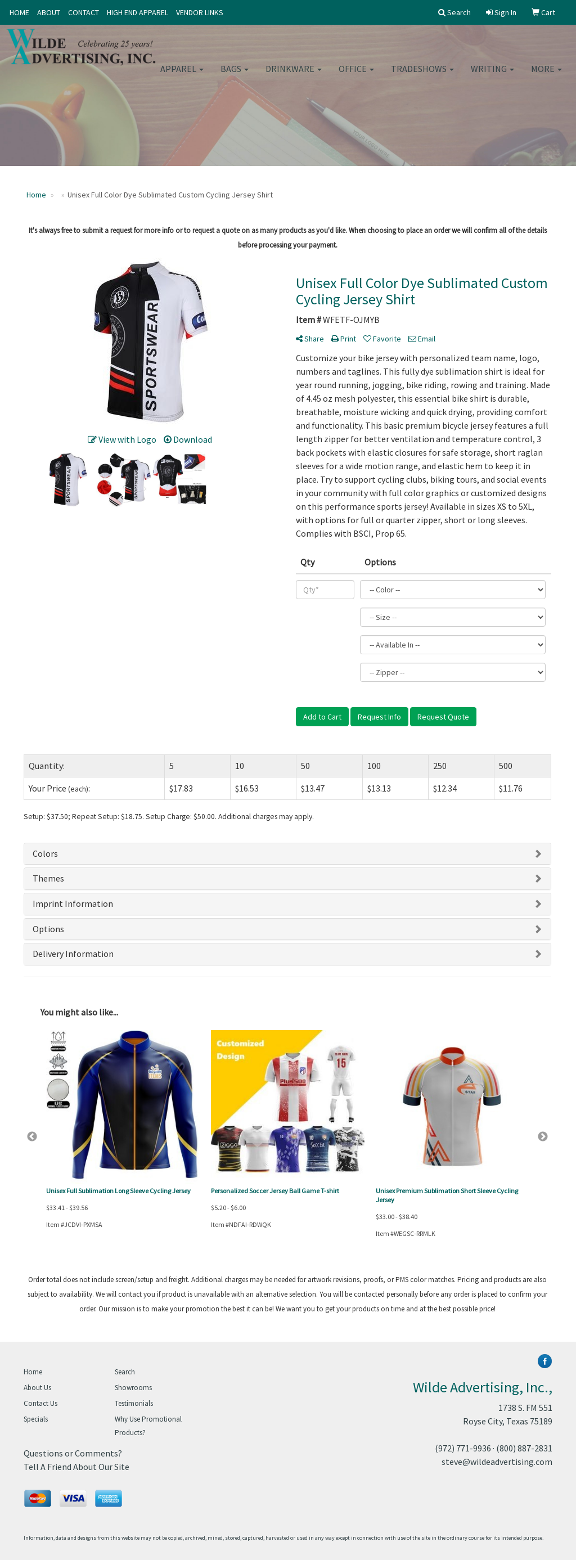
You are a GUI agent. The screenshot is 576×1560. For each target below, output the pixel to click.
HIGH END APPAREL (137, 12)
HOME (19, 12)
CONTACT (83, 12)
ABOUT (48, 12)
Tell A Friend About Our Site (76, 1466)
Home (33, 1372)
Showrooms (133, 1387)
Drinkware (294, 73)
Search (125, 1372)
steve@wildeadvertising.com (497, 1461)
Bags (234, 73)
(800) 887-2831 (524, 1448)
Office (356, 73)
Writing (492, 73)
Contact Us (40, 1403)
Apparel (182, 73)
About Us (37, 1387)
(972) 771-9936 (463, 1448)
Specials (36, 1419)
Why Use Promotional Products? (148, 1425)
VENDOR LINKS (199, 12)
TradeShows (422, 73)
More (546, 73)
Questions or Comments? (73, 1453)
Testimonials (134, 1403)
